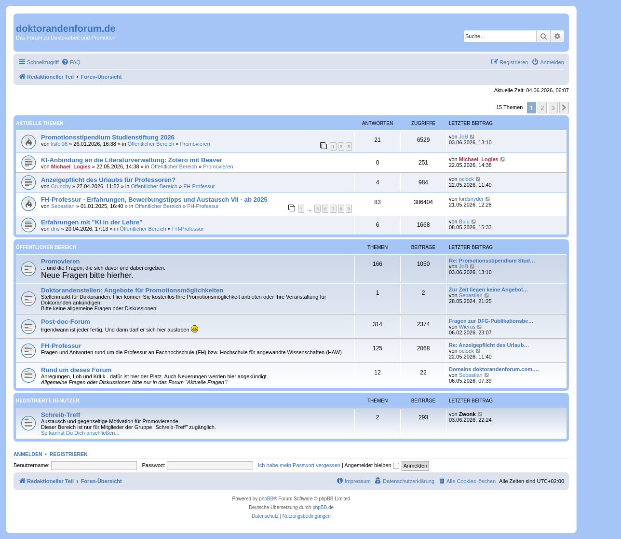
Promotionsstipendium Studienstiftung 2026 (108, 137)
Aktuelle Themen (39, 123)
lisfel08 (59, 144)
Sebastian (63, 206)
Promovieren (195, 144)
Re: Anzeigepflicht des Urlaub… (489, 345)
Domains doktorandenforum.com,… (494, 369)
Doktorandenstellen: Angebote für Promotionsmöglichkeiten (132, 290)
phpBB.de (323, 507)
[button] (564, 107)
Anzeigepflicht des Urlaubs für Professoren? (108, 179)
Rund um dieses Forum (76, 369)
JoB (463, 136)
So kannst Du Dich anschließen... (80, 433)
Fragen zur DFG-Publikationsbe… (491, 321)
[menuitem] (71, 62)
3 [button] (553, 107)
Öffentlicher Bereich (151, 144)
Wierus (467, 327)
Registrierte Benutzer (47, 400)
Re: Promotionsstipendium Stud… (492, 260)
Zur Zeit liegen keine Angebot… (488, 289)
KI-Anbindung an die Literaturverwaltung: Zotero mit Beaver (131, 160)
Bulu (464, 221)
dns (55, 229)
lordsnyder (471, 199)
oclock (466, 179)
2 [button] (542, 107)
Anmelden (28, 454)
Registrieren (69, 454)
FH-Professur (199, 186)
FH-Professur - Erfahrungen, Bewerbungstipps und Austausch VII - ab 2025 (154, 199)
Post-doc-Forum (65, 321)
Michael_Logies (71, 166)
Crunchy (61, 186)
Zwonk (467, 414)
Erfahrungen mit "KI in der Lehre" (91, 222)
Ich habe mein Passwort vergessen (299, 465)
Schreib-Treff (60, 414)
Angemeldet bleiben (371, 465)
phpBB (266, 498)
